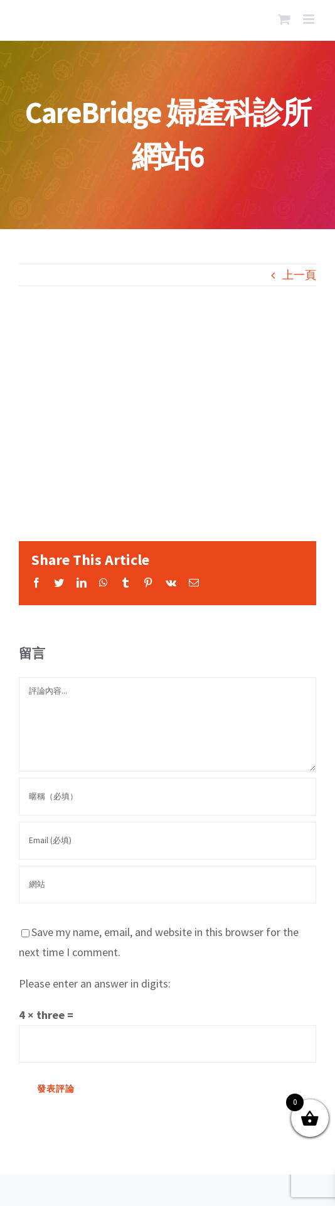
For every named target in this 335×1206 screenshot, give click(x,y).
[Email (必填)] (167, 840)
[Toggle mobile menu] (309, 19)
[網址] (167, 884)
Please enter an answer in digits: (95, 983)
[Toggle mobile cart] (284, 19)
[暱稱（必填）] (167, 797)
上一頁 (299, 274)
